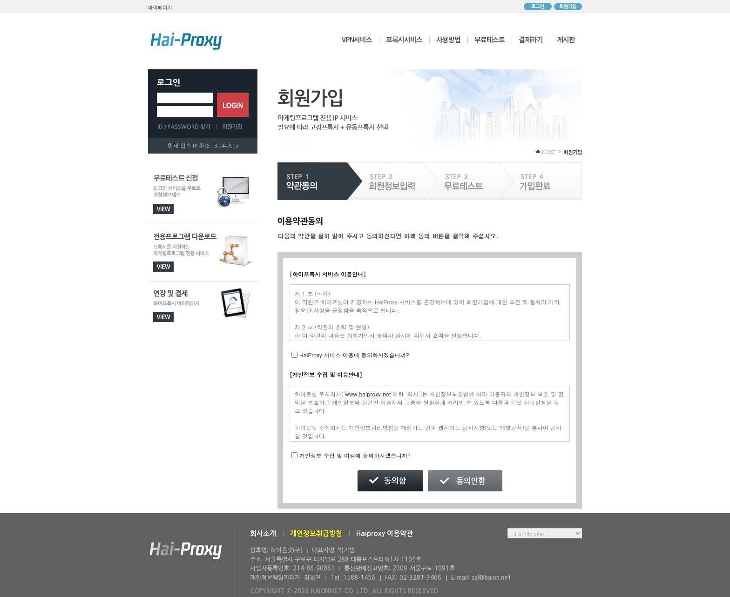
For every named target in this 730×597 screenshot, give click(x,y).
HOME (548, 151)
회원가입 (568, 6)
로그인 (538, 6)
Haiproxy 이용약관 (384, 533)
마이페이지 (160, 8)
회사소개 (263, 533)
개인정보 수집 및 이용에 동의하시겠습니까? (355, 455)
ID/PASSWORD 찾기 (186, 126)
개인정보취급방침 (316, 533)
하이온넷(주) (185, 550)
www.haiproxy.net (368, 394)
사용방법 (448, 39)
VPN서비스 (357, 39)
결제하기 (531, 39)
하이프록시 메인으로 (186, 41)
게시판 (566, 39)
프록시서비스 (404, 39)
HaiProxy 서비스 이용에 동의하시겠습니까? (354, 355)
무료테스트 (489, 39)
